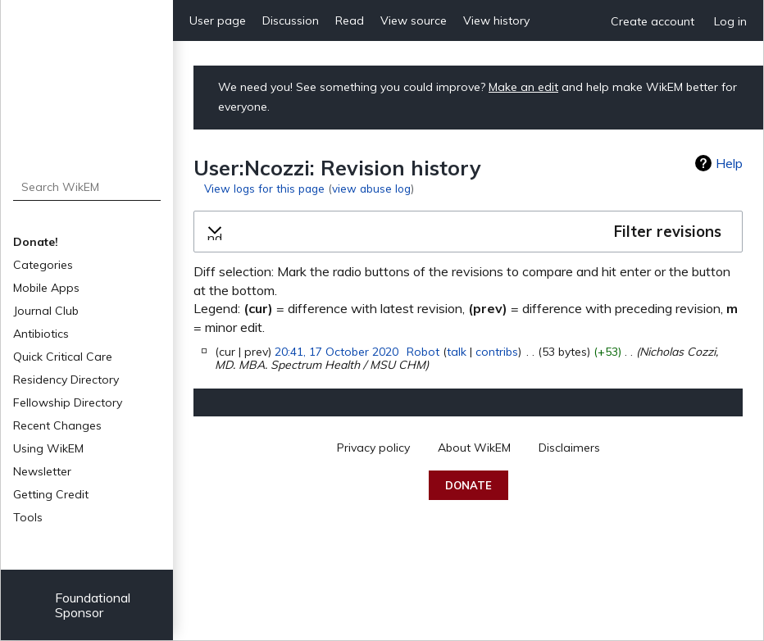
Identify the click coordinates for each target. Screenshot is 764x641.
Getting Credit (51, 494)
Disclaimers (569, 447)
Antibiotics (41, 333)
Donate (468, 485)
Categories (43, 264)
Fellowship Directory (67, 402)
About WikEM (474, 447)
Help (729, 163)
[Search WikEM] (87, 187)
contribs (496, 351)
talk (456, 351)
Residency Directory (66, 379)
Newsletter (42, 471)
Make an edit (523, 87)
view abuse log (371, 188)
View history (496, 20)
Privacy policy (373, 447)
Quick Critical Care (62, 356)
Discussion (290, 20)
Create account (652, 21)
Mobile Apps (46, 287)
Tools (28, 517)
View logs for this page (264, 188)
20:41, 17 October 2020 (336, 351)
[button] (468, 232)
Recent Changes (57, 425)
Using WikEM (48, 448)
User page (217, 20)
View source (413, 20)
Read (349, 20)
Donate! (35, 241)
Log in (730, 21)
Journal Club (46, 310)
